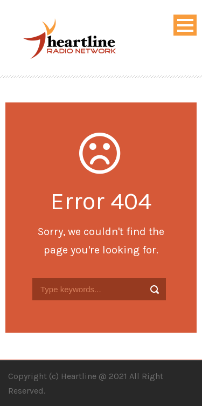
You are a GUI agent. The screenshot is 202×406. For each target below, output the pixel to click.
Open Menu (185, 25)
